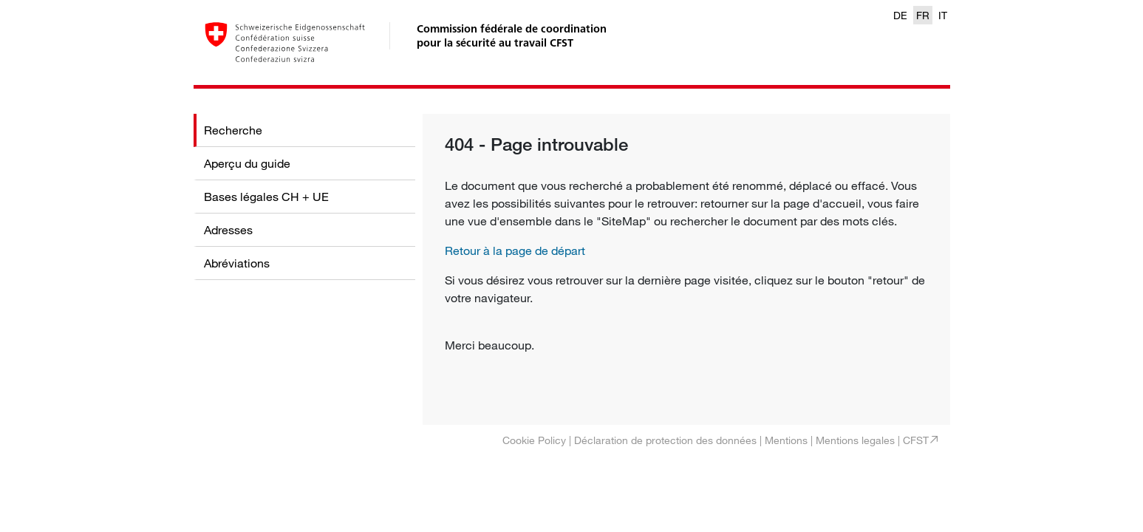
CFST (916, 440)
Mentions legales (855, 440)
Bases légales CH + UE (266, 196)
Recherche (233, 130)
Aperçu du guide (247, 163)
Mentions (786, 440)
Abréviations (237, 263)
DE (900, 15)
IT (942, 15)
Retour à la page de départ (515, 250)
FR (922, 15)
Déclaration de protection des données (665, 440)
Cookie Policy (534, 440)
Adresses (228, 229)
